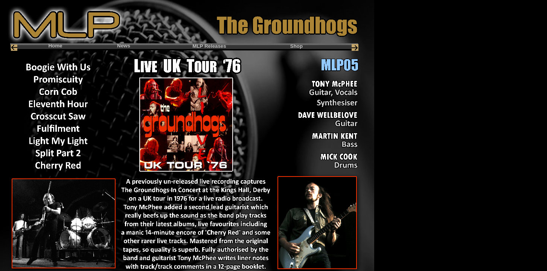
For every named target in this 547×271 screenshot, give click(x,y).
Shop (296, 46)
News (123, 46)
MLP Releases (209, 46)
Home (55, 46)
